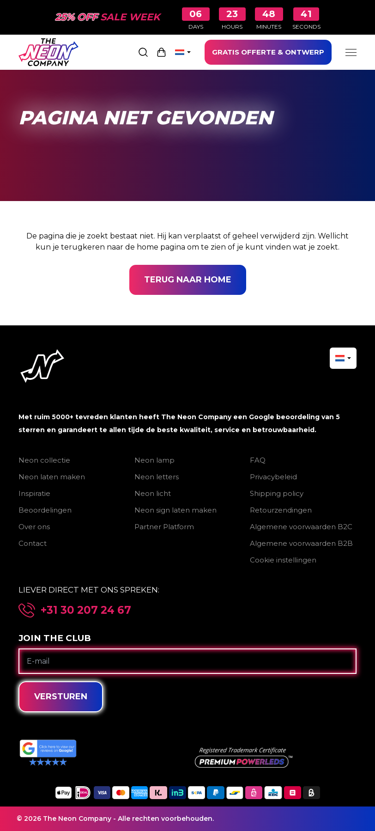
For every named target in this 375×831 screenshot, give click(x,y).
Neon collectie (44, 460)
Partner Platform (164, 526)
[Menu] (351, 52)
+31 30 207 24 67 (86, 610)
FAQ (258, 460)
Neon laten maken (51, 476)
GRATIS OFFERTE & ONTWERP (268, 52)
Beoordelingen (45, 510)
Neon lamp (154, 460)
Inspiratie (34, 493)
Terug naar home (187, 280)
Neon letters (156, 476)
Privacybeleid (273, 476)
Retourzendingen (281, 510)
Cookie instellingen (283, 560)
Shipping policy (276, 493)
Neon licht (152, 493)
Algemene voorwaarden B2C (301, 526)
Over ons (34, 526)
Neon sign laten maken (175, 510)
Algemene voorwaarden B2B (301, 543)
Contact (32, 543)
